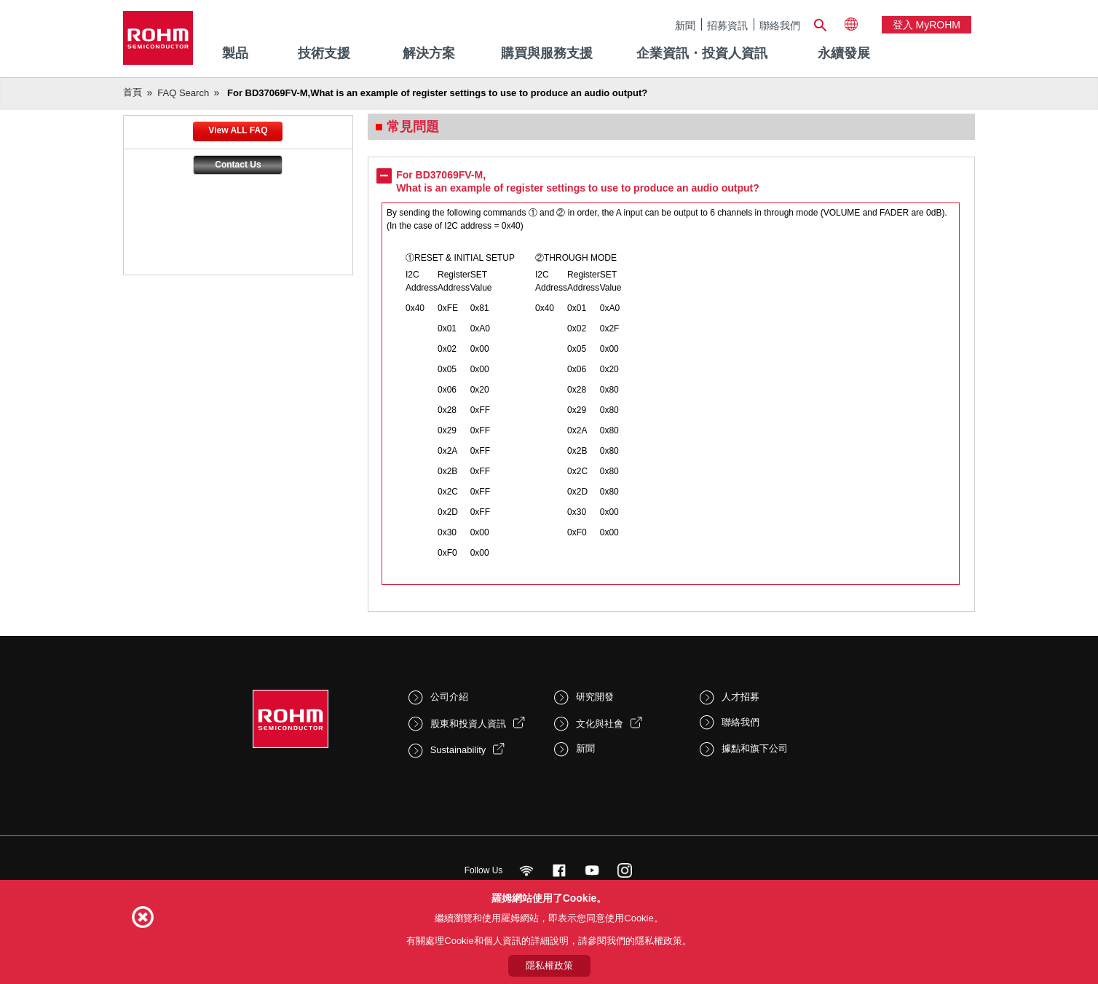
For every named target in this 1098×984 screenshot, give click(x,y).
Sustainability (458, 749)
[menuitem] (844, 54)
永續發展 (844, 53)
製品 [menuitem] (235, 53)
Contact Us (238, 165)
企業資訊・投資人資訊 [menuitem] (701, 53)
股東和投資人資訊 (468, 723)
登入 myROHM (926, 25)
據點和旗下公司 (755, 748)
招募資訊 (727, 25)
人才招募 (740, 696)
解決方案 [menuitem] (429, 53)
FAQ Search (183, 92)
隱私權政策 (549, 965)
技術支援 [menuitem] (324, 53)
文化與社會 (599, 723)
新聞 (685, 25)
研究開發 (595, 696)
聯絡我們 (779, 25)
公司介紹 (449, 696)
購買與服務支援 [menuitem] (547, 53)
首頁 (132, 92)
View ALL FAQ (237, 130)
